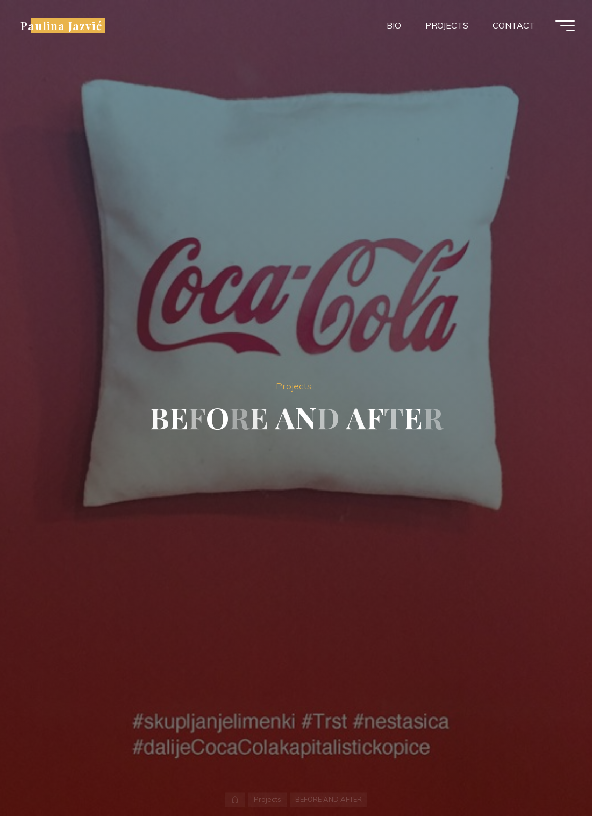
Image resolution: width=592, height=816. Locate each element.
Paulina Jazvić (61, 25)
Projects (293, 386)
